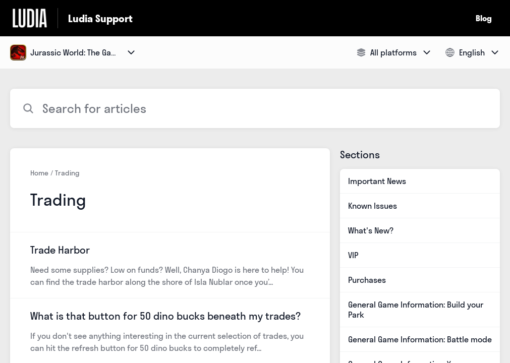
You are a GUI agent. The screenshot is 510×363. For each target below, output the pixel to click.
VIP (353, 255)
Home (39, 172)
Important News (377, 181)
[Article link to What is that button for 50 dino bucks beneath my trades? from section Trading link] (170, 331)
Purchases (367, 280)
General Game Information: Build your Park (415, 309)
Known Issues (372, 206)
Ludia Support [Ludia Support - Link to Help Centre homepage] (100, 18)
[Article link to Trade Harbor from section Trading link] (170, 265)
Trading (67, 172)
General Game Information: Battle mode (420, 339)
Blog (484, 18)
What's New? (370, 230)
